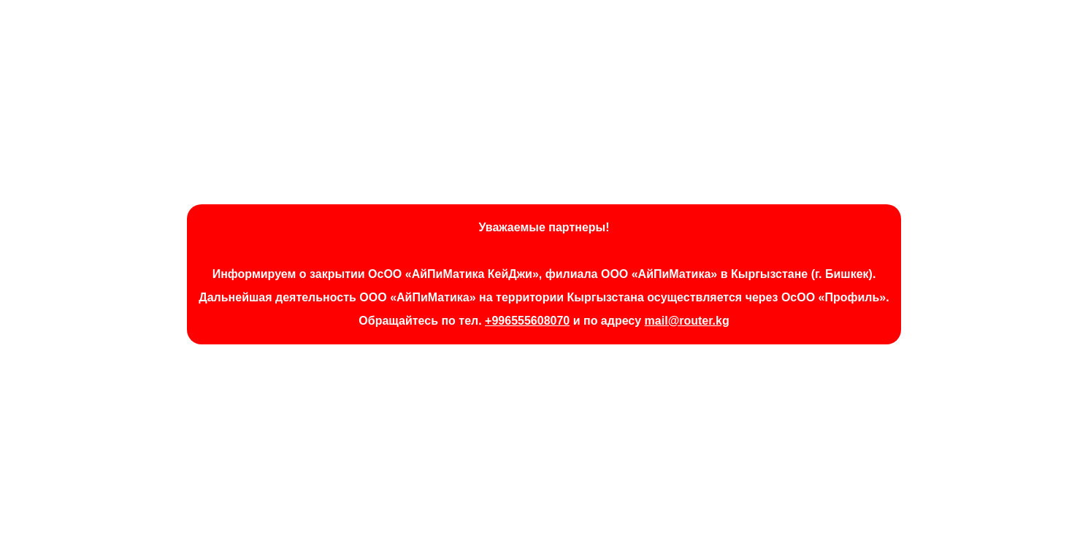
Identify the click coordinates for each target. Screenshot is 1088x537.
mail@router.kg (687, 320)
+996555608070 (527, 320)
